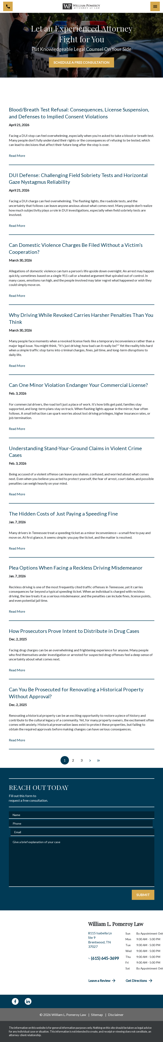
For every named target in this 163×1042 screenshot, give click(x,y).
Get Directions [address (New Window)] (139, 980)
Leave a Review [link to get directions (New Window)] (102, 980)
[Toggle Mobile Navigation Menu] (155, 6)
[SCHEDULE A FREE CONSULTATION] (81, 62)
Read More (17, 155)
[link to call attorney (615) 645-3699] (8, 6)
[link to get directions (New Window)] (103, 941)
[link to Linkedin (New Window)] (28, 1001)
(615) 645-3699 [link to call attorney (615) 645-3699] (103, 958)
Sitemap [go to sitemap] (97, 1015)
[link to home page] (82, 6)
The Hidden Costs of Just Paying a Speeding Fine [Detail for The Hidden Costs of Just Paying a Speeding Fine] (63, 513)
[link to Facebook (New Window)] (15, 1001)
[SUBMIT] (143, 895)
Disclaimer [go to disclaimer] (116, 1015)
